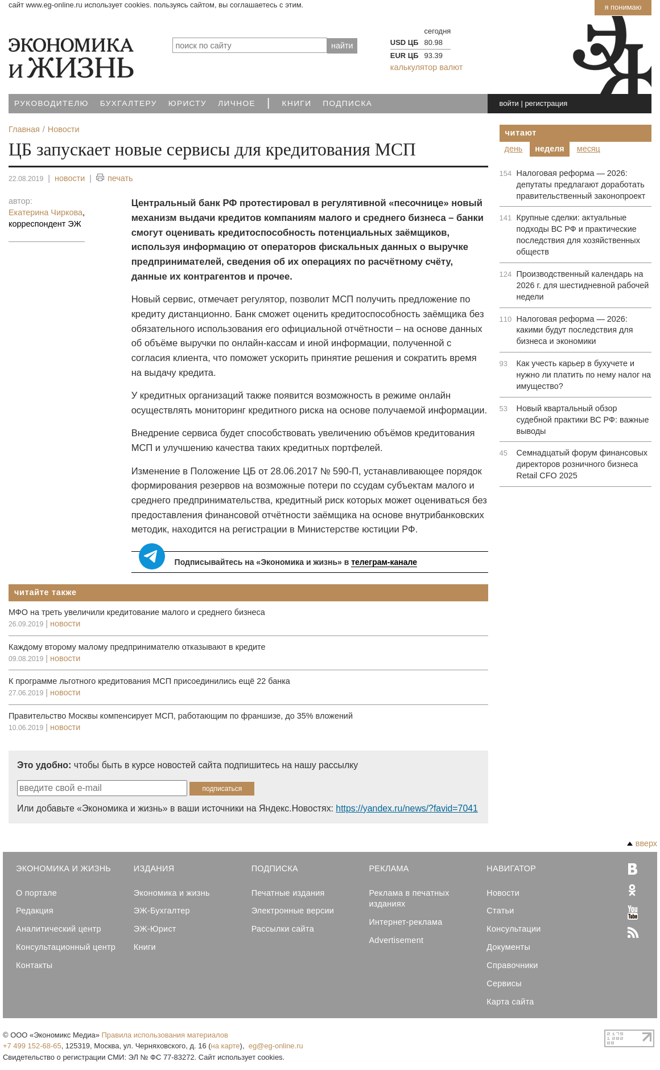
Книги (297, 103)
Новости (502, 892)
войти (508, 103)
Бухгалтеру (128, 103)
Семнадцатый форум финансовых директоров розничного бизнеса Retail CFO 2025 (582, 464)
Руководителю (51, 103)
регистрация (546, 103)
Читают (521, 132)
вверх (642, 843)
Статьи (500, 910)
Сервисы (504, 983)
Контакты (34, 965)
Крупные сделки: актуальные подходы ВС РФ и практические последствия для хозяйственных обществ (578, 234)
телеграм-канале (384, 562)
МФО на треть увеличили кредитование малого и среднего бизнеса (137, 612)
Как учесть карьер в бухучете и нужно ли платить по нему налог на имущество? (584, 375)
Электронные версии (293, 910)
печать (114, 178)
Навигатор (511, 868)
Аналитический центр (58, 928)
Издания (154, 868)
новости (70, 178)
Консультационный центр (66, 947)
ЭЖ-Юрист (155, 928)
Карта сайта (510, 1001)
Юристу (187, 103)
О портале (36, 892)
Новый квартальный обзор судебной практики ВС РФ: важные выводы (583, 420)
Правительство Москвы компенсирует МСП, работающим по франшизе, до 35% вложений (181, 715)
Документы (508, 947)
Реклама (389, 868)
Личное (236, 103)
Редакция (34, 910)
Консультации (513, 928)
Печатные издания (288, 892)
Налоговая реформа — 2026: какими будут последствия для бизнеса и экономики (575, 330)
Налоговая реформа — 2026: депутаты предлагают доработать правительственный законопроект (581, 184)
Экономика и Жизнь (63, 868)
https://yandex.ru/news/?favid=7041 (406, 808)
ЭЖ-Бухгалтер (162, 910)
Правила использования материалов (165, 1035)
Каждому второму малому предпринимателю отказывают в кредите (137, 646)
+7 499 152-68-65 (32, 1046)
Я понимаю (622, 7)
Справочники (512, 965)
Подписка (347, 103)
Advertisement (396, 940)
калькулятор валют (426, 67)
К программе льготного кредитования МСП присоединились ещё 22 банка (149, 681)
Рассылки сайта (282, 928)
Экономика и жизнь (172, 892)
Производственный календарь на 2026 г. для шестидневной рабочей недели (583, 285)
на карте (225, 1046)
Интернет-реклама (405, 921)
